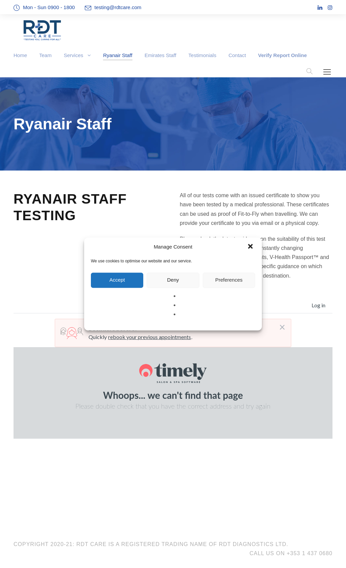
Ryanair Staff (117, 55)
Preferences (229, 280)
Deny (173, 280)
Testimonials (203, 55)
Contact (237, 55)
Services (73, 55)
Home (20, 55)
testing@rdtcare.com (118, 7)
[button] (251, 247)
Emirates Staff (160, 55)
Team (45, 55)
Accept (117, 280)
